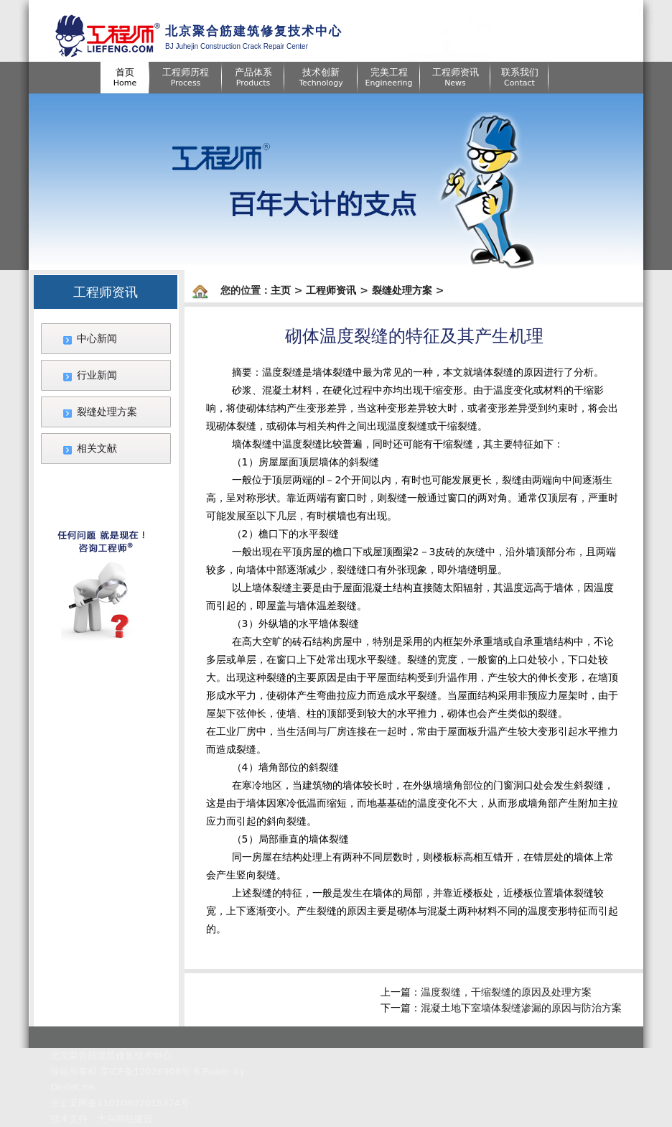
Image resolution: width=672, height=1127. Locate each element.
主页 (281, 290)
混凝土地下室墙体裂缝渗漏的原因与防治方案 (521, 1008)
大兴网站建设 (125, 1118)
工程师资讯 (331, 290)
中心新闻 (97, 338)
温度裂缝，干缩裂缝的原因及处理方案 (506, 992)
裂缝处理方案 (107, 411)
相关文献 (97, 448)
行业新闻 (97, 375)
